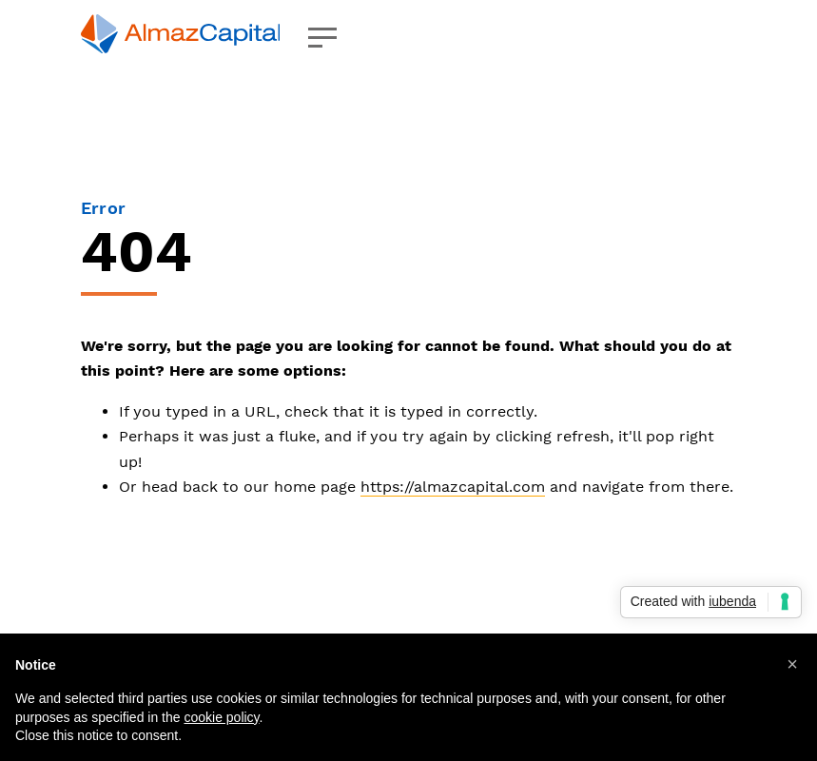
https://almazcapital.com (452, 487)
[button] (792, 664)
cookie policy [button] (221, 717)
